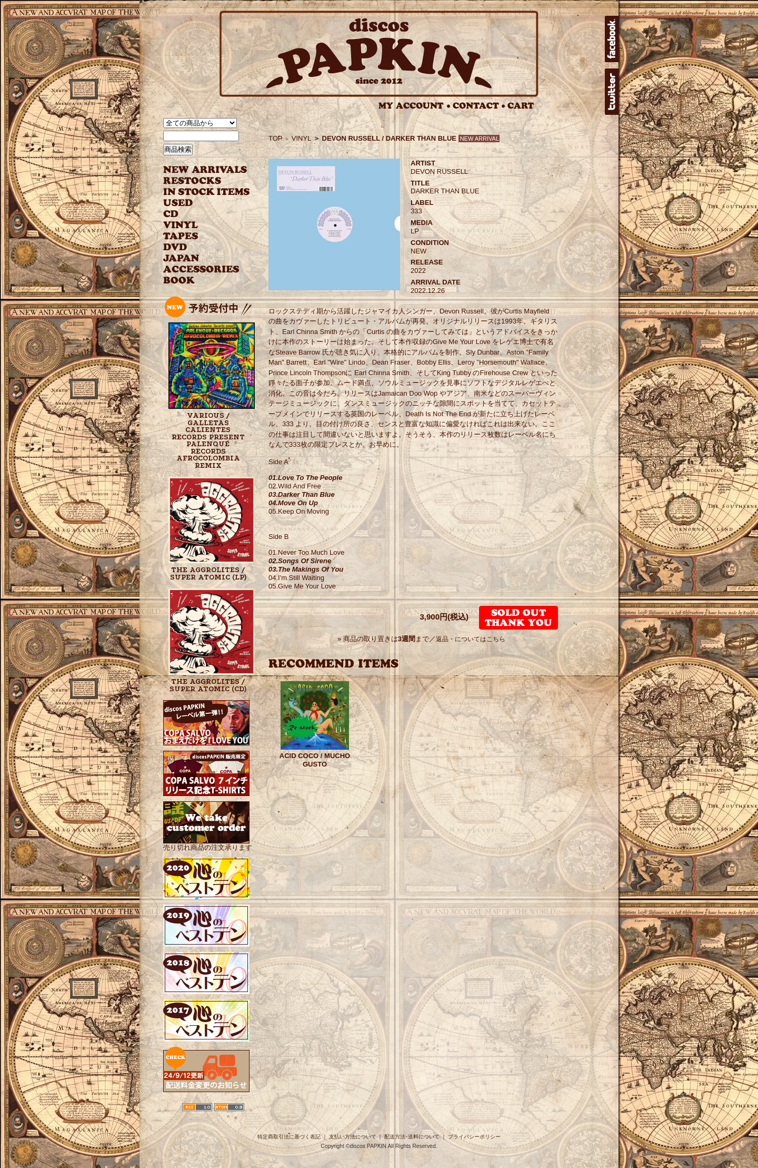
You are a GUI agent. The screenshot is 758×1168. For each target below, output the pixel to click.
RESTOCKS (198, 181)
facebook (612, 39)
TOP (275, 138)
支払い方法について (352, 1137)
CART (520, 105)
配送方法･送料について (412, 1137)
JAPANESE (198, 258)
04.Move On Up (293, 503)
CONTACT (479, 105)
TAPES (180, 236)
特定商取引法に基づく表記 (289, 1137)
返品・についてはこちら (470, 639)
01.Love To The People (305, 478)
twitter (612, 91)
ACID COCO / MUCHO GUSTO (315, 760)
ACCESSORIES (201, 269)
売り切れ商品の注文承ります (207, 843)
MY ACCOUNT (414, 105)
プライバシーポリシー (474, 1137)
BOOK (179, 280)
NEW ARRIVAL (205, 170)
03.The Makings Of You (305, 569)
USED (198, 203)
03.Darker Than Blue (301, 494)
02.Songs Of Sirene (299, 561)
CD (171, 214)
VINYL (181, 225)
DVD (175, 247)
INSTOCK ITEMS (206, 192)
